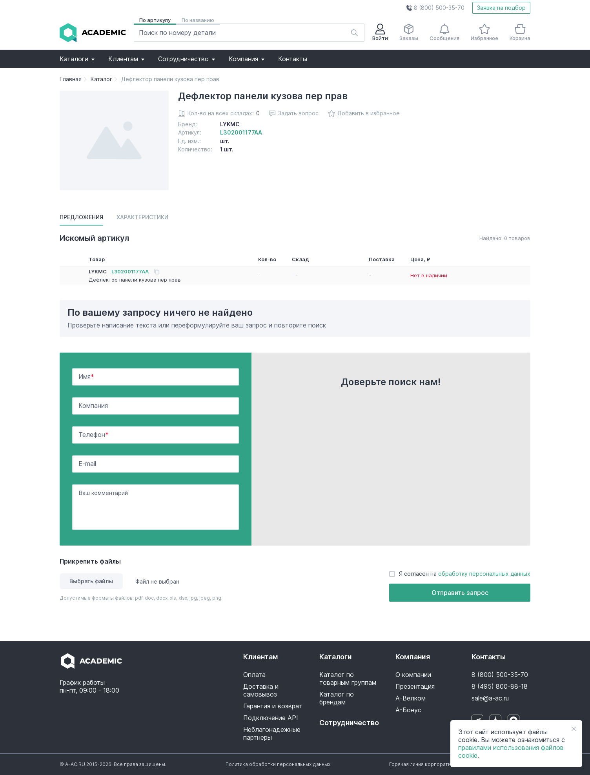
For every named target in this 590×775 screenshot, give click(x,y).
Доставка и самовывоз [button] (261, 690)
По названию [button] (198, 20)
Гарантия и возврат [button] (272, 706)
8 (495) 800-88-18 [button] (500, 686)
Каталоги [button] (77, 59)
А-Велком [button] (410, 698)
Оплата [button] (254, 675)
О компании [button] (413, 675)
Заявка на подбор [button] (501, 7)
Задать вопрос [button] (294, 113)
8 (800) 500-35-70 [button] (500, 675)
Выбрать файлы (91, 581)
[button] (435, 7)
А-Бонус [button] (408, 710)
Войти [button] (380, 32)
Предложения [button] (81, 217)
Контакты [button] (292, 59)
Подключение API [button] (270, 718)
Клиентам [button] (126, 59)
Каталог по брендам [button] (336, 698)
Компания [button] (246, 59)
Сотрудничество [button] (186, 59)
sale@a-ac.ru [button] (490, 698)
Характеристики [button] (142, 217)
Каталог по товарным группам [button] (347, 678)
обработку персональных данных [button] (484, 573)
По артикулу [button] (155, 20)
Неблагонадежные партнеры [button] (271, 733)
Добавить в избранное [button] (364, 113)
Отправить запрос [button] (460, 593)
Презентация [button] (415, 686)
